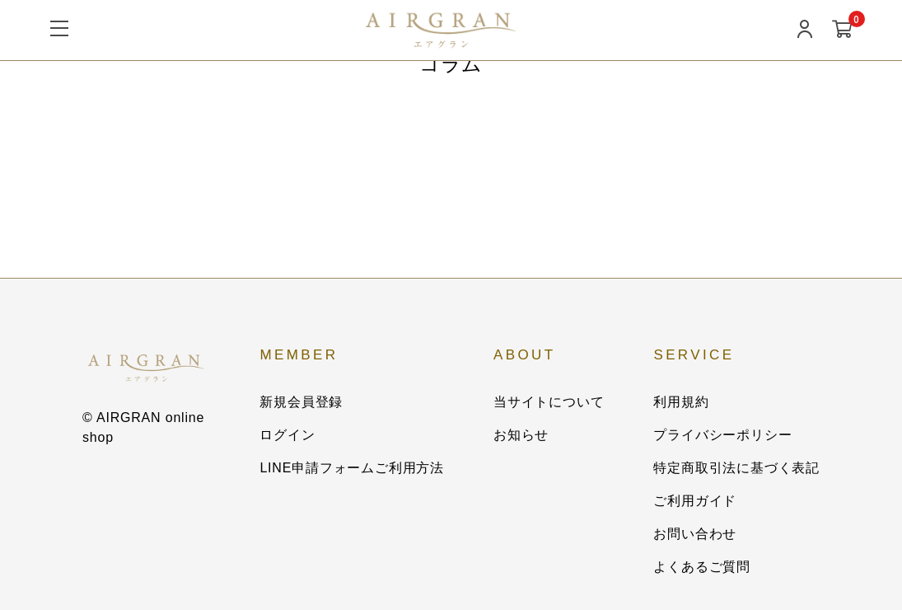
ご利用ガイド (694, 501)
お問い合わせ (694, 534)
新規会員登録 (301, 402)
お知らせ (521, 435)
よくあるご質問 (701, 567)
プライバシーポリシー (722, 435)
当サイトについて (548, 402)
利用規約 (680, 402)
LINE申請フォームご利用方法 (351, 468)
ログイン (287, 435)
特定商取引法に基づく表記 (736, 468)
